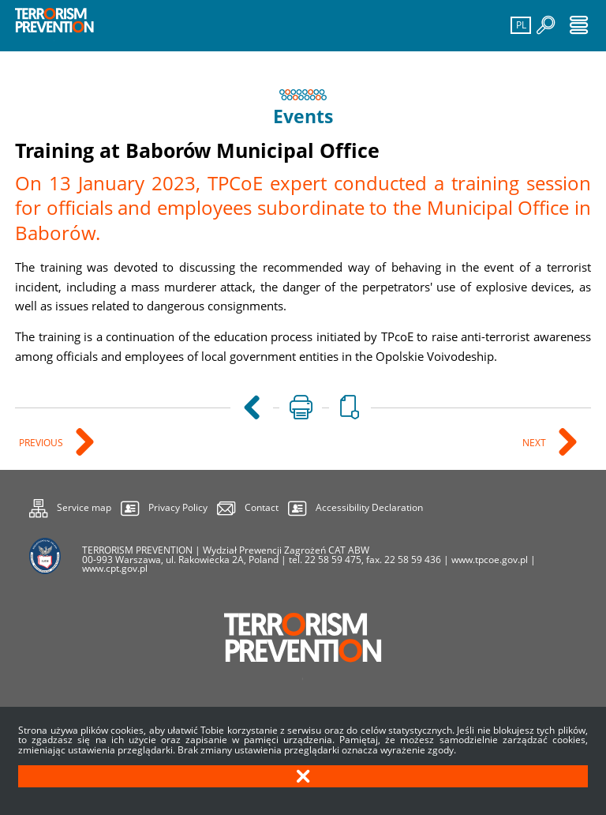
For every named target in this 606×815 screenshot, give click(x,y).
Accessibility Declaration (369, 507)
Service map (70, 505)
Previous (42, 443)
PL (519, 24)
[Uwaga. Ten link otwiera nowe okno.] (300, 408)
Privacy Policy (178, 507)
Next (535, 443)
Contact (262, 507)
